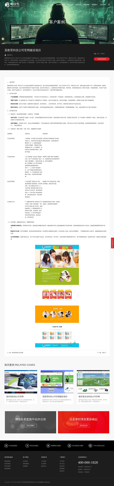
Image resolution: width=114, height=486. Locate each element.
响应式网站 (7, 466)
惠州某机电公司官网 (17, 352)
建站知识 (43, 466)
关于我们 (62, 461)
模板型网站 (7, 461)
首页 (52, 4)
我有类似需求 (102, 59)
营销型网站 (26, 463)
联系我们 (95, 4)
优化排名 (62, 466)
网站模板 (86, 4)
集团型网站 (7, 468)
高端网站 (25, 466)
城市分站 (47, 482)
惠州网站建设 (60, 4)
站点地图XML (41, 482)
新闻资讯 (78, 4)
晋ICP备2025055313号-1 (30, 482)
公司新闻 (43, 461)
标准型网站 (7, 463)
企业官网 (25, 461)
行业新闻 (43, 463)
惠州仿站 (103, 4)
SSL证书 (70, 4)
